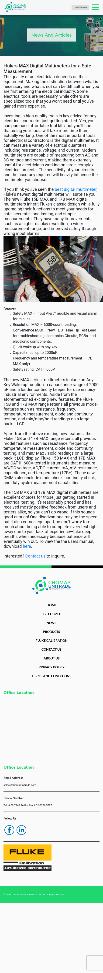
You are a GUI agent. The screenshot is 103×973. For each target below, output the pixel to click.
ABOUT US (52, 658)
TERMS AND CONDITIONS (51, 676)
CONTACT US (51, 649)
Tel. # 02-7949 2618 (15, 805)
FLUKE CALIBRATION (52, 640)
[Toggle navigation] (95, 7)
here (27, 546)
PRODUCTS (51, 632)
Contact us (35, 556)
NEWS (51, 623)
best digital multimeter (75, 189)
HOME (52, 605)
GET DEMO (51, 614)
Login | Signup (80, 7)
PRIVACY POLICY (52, 667)
